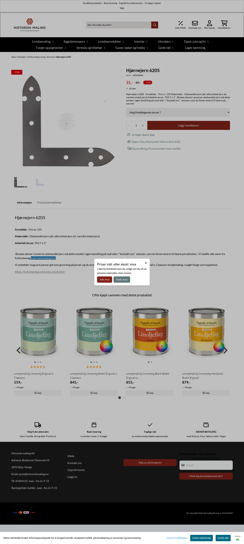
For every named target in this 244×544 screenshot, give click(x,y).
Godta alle (223, 538)
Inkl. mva (104, 279)
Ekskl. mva (121, 279)
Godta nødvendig (201, 538)
